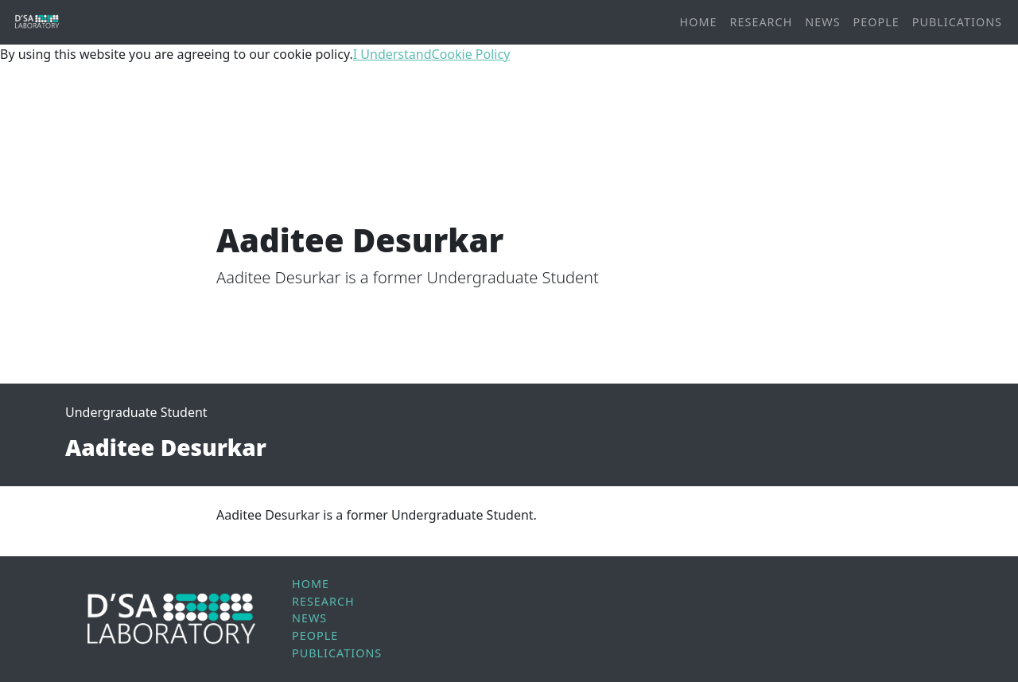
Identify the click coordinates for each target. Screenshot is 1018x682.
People (876, 21)
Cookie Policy (471, 54)
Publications (957, 21)
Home (698, 21)
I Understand (392, 54)
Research (761, 21)
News (822, 21)
